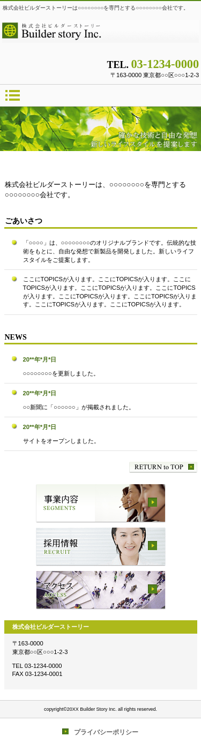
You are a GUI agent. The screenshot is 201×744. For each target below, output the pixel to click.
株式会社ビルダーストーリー (100, 36)
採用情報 (101, 547)
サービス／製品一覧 (101, 503)
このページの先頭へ (163, 467)
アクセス (101, 590)
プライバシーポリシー (106, 732)
